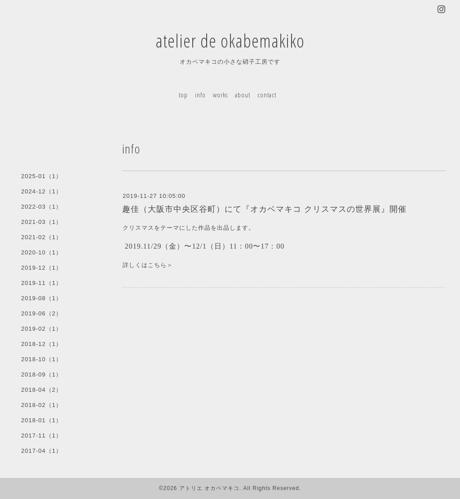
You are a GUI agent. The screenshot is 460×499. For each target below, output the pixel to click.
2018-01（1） (41, 420)
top (183, 94)
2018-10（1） (41, 359)
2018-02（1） (41, 405)
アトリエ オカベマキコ (209, 488)
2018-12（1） (41, 344)
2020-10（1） (41, 252)
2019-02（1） (41, 328)
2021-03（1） (41, 222)
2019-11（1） (41, 283)
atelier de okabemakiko (230, 40)
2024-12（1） (41, 191)
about (242, 94)
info (200, 94)
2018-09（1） (41, 374)
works (220, 94)
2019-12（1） (41, 267)
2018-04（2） (41, 389)
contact (266, 94)
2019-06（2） (41, 313)
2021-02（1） (41, 237)
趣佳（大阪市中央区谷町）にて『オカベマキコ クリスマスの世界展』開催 (264, 209)
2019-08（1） (41, 298)
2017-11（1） (41, 435)
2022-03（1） (41, 206)
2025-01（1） (41, 176)
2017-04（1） (41, 450)
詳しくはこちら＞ (148, 265)
